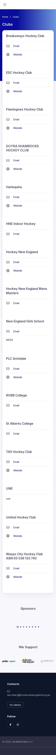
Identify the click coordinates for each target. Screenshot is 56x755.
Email (16, 45)
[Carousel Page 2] (21, 627)
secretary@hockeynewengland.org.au (28, 693)
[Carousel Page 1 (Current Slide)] (18, 627)
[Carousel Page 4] (26, 627)
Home (5, 17)
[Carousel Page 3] (23, 627)
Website (17, 54)
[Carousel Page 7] (35, 627)
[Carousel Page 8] (38, 627)
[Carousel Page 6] (32, 627)
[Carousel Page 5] (29, 627)
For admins (15, 705)
